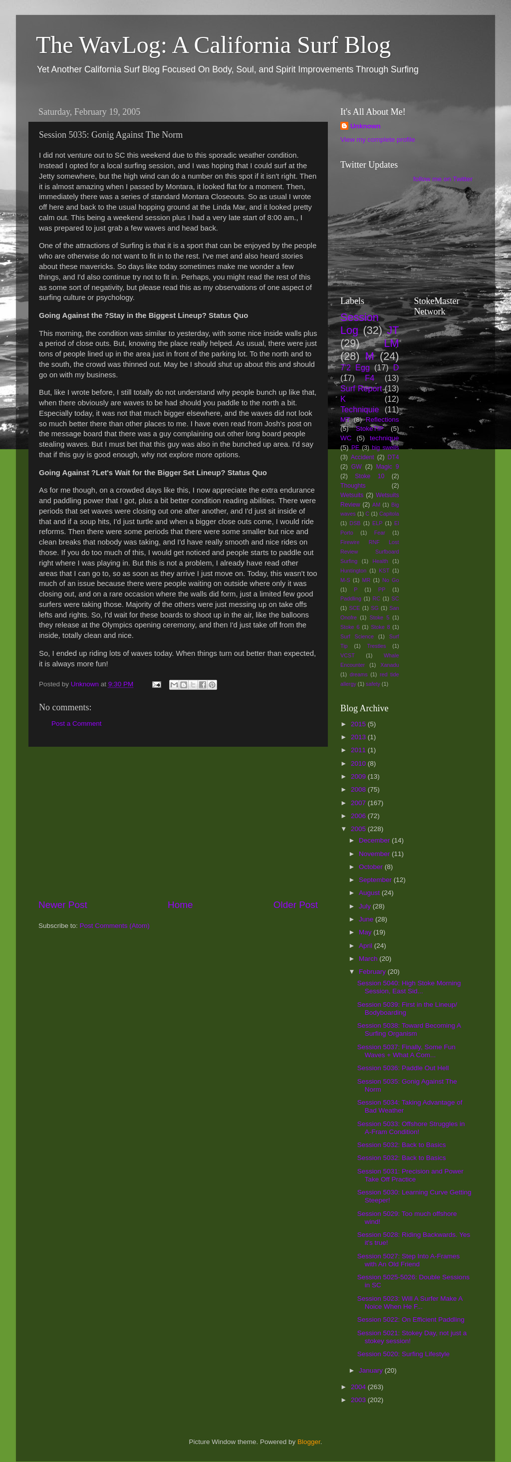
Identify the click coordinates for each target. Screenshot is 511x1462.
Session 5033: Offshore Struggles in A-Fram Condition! (411, 1128)
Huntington (353, 571)
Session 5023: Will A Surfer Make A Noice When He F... (410, 1302)
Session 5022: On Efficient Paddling (411, 1319)
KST (384, 571)
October (372, 867)
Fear (379, 533)
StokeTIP (370, 428)
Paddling (350, 598)
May (366, 932)
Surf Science (357, 636)
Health (380, 561)
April (366, 945)
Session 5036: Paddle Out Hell (403, 1068)
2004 (359, 1387)
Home (180, 904)
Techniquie (359, 409)
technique (384, 438)
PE (355, 447)
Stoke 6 (349, 627)
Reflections (382, 419)
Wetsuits (351, 495)
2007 (359, 803)
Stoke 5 (379, 617)
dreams (359, 674)
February (373, 971)
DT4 (393, 457)
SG (375, 608)
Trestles (376, 646)
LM (391, 343)
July (366, 906)
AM (376, 505)
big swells (385, 447)
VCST (347, 655)
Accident (362, 457)
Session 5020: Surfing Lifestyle (403, 1354)
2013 (359, 737)
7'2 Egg (355, 367)
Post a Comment (76, 723)
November (375, 854)
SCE (354, 608)
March (369, 958)
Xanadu (389, 665)
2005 (359, 829)
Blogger (308, 1442)
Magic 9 (387, 466)
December (375, 840)
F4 (369, 377)
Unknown (365, 126)
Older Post (295, 904)
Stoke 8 (380, 627)
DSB (354, 523)
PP (381, 589)
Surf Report (361, 388)
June (367, 919)
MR (366, 580)
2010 (359, 763)
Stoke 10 (369, 476)
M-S (345, 580)
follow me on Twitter (443, 179)
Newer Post (62, 904)
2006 (359, 816)
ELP (377, 523)
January (372, 1370)
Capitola (389, 514)
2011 (359, 750)
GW (356, 466)
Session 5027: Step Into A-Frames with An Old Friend (408, 1260)
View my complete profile (377, 139)
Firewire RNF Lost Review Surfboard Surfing (369, 551)
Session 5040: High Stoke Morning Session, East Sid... (409, 987)
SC (395, 598)
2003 (359, 1400)
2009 (359, 776)
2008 (359, 789)
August (370, 892)
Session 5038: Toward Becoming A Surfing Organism (409, 1029)
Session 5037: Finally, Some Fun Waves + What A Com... (406, 1051)
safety (373, 684)
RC (376, 598)
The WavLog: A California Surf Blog (213, 44)
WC (346, 438)
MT (345, 419)
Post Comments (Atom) (115, 925)
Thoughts (353, 485)
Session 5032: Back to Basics (401, 1145)
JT (393, 330)
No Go (390, 580)
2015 (359, 724)
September (376, 879)
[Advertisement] (178, 822)
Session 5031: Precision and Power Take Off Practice (410, 1175)
